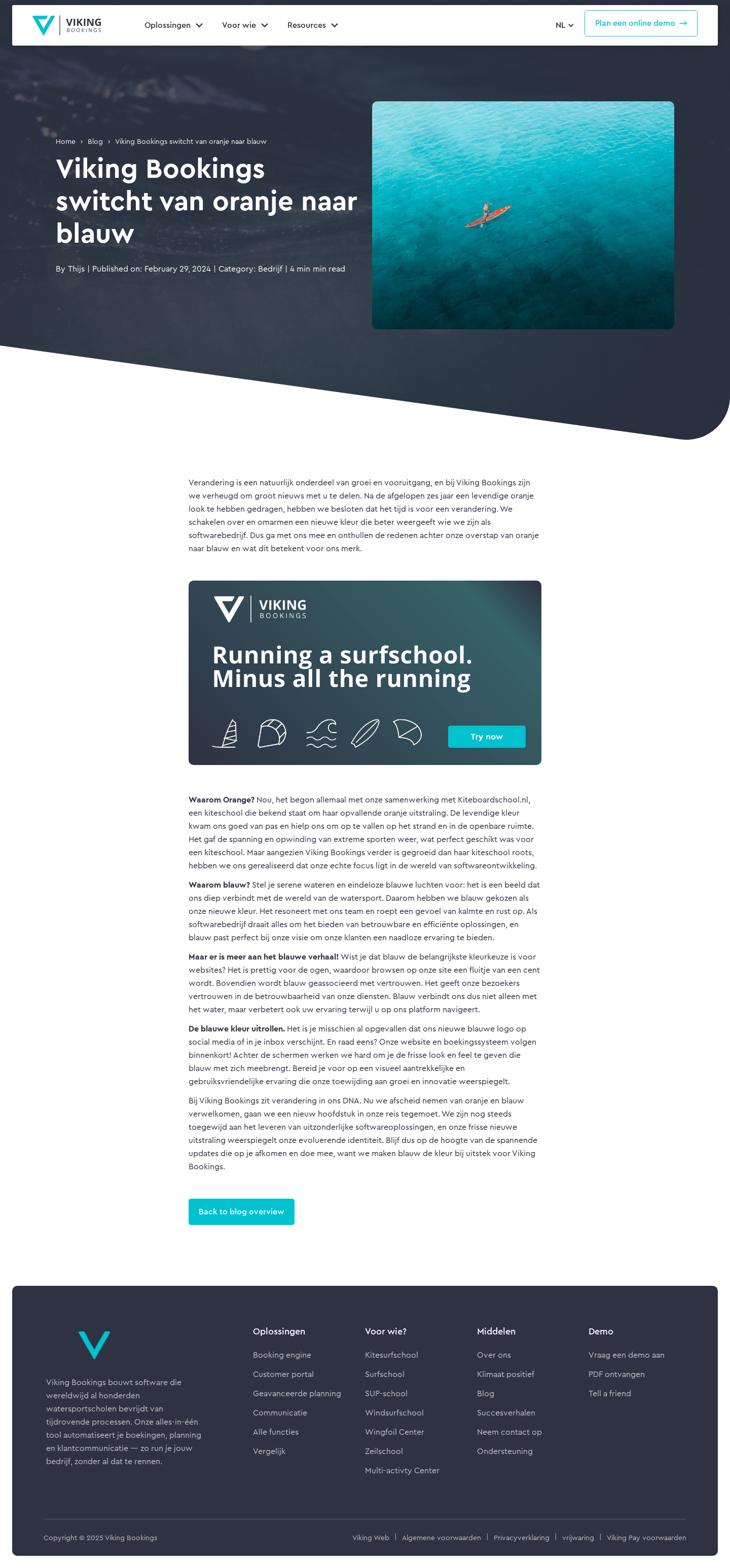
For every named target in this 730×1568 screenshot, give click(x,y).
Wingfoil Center (394, 1432)
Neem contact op (509, 1432)
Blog (95, 141)
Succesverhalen (506, 1413)
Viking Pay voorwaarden (646, 1538)
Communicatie (280, 1413)
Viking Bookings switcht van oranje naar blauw (191, 141)
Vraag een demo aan (627, 1355)
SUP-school (386, 1393)
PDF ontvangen (617, 1374)
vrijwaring (578, 1538)
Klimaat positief (505, 1374)
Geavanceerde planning (297, 1393)
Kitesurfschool (391, 1355)
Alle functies (276, 1432)
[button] (563, 25)
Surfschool (385, 1374)
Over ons (494, 1355)
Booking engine (282, 1355)
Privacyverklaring (522, 1538)
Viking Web (370, 1538)
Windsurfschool (394, 1413)
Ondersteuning (505, 1451)
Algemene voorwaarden (441, 1538)
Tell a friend (610, 1393)
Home (66, 141)
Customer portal (283, 1374)
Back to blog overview (241, 1211)
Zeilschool (384, 1451)
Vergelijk (269, 1451)
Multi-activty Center (402, 1470)
